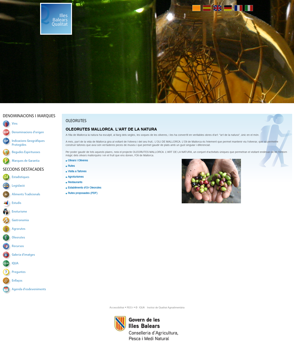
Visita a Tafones (77, 171)
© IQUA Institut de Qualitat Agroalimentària (160, 307)
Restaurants (75, 182)
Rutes (71, 165)
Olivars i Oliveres (78, 160)
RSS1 (130, 307)
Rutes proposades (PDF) (83, 193)
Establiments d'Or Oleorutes (84, 187)
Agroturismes (76, 176)
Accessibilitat (117, 307)
